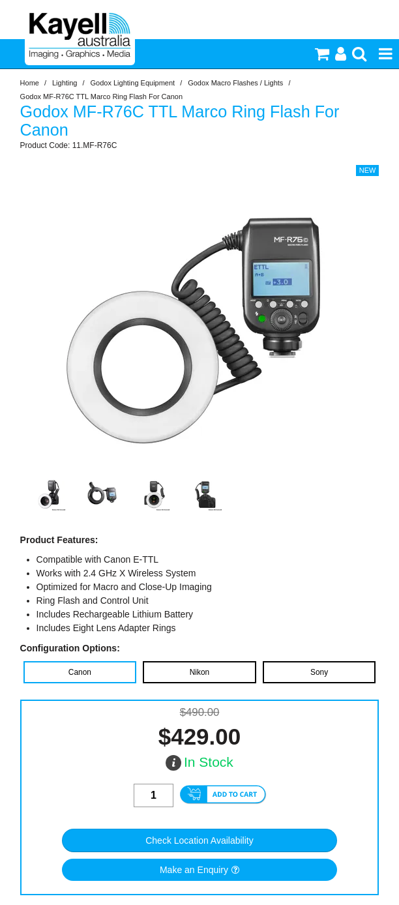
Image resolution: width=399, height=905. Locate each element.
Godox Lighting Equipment (133, 83)
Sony (319, 672)
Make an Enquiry (194, 870)
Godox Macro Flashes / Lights (235, 83)
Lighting (65, 83)
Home (29, 83)
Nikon (199, 672)
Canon (79, 672)
